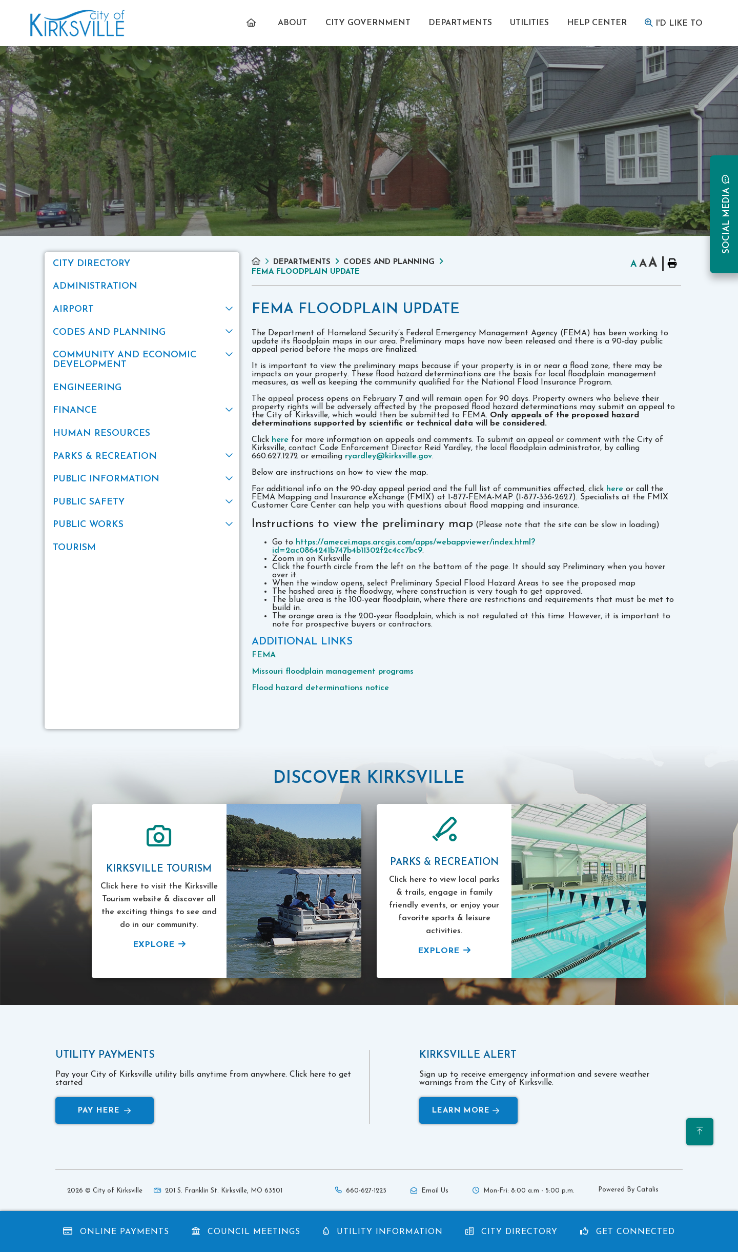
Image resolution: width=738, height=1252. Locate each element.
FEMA (264, 655)
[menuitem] (253, 23)
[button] (229, 308)
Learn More (466, 1111)
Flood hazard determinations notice (320, 688)
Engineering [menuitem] (87, 388)
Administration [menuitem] (95, 286)
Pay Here (104, 1111)
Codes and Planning (389, 262)
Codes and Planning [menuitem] (109, 332)
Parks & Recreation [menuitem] (105, 456)
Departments (302, 262)
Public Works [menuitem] (88, 525)
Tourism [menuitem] (74, 548)
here (280, 440)
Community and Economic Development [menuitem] (124, 360)
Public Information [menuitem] (106, 479)
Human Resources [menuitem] (101, 433)
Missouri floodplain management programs (333, 672)
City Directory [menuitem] (91, 264)
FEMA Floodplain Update (306, 272)
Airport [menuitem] (73, 309)
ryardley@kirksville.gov (388, 456)
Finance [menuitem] (75, 410)
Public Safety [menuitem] (89, 502)
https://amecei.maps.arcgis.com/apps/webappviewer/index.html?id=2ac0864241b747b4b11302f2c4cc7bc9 (403, 546)
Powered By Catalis (628, 1189)
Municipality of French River (77, 23)
